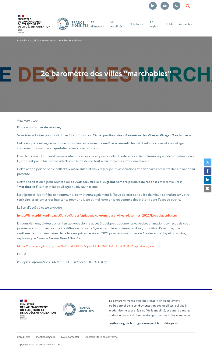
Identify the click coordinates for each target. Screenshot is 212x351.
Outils (169, 24)
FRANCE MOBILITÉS (80, 24)
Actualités (185, 24)
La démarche (97, 23)
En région (154, 23)
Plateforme (136, 24)
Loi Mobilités (116, 23)
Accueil (21, 40)
